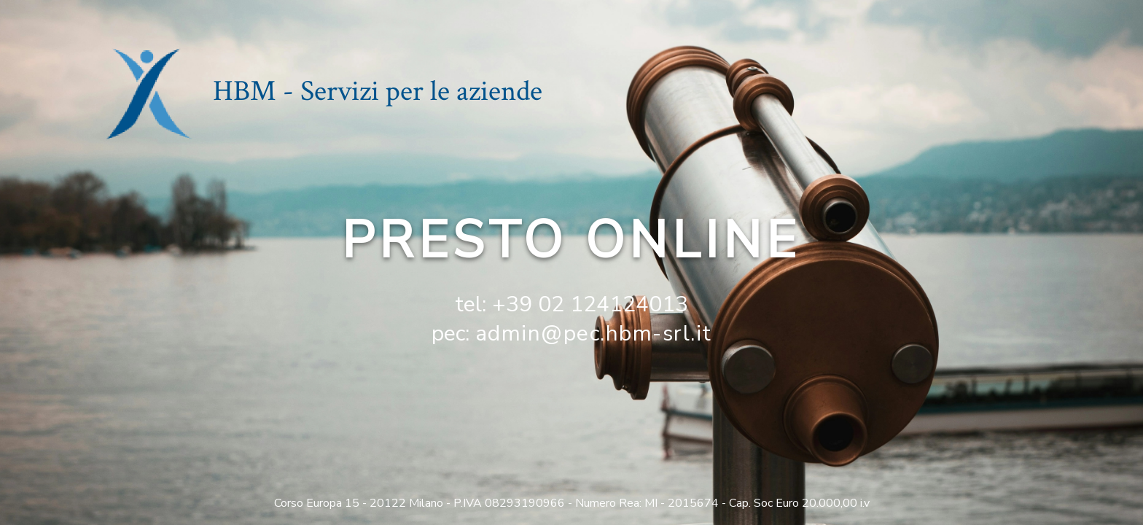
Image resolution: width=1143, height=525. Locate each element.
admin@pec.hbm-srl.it (593, 334)
